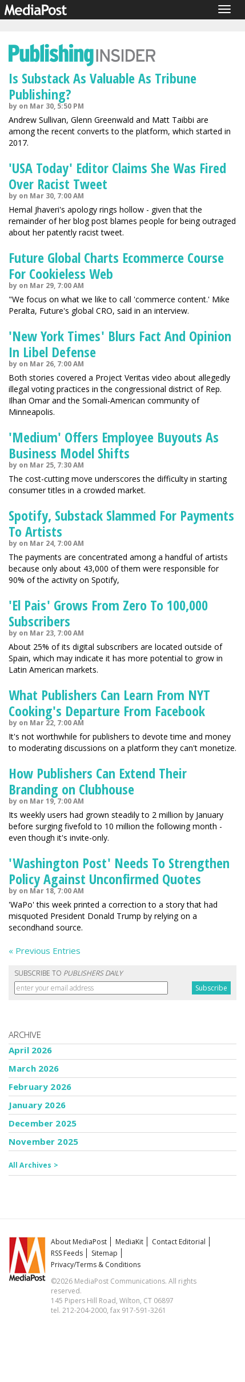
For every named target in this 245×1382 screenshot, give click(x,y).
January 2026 (37, 1105)
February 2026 (40, 1086)
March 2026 (34, 1068)
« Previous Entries (45, 950)
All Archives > (33, 1165)
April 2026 (31, 1050)
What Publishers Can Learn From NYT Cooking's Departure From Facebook (109, 702)
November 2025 (43, 1141)
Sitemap (104, 1253)
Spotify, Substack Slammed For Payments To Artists (121, 523)
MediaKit (129, 1242)
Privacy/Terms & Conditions (95, 1264)
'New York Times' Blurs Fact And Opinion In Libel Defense (120, 343)
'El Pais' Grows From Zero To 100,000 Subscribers (108, 613)
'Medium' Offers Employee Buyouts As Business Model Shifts (114, 445)
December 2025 (43, 1123)
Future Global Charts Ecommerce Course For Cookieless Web (116, 265)
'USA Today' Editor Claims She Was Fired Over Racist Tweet (117, 175)
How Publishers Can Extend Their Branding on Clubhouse (98, 781)
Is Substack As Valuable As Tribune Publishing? (102, 86)
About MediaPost (79, 1242)
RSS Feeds (67, 1253)
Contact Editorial (179, 1242)
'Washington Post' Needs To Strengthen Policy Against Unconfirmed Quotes (119, 870)
